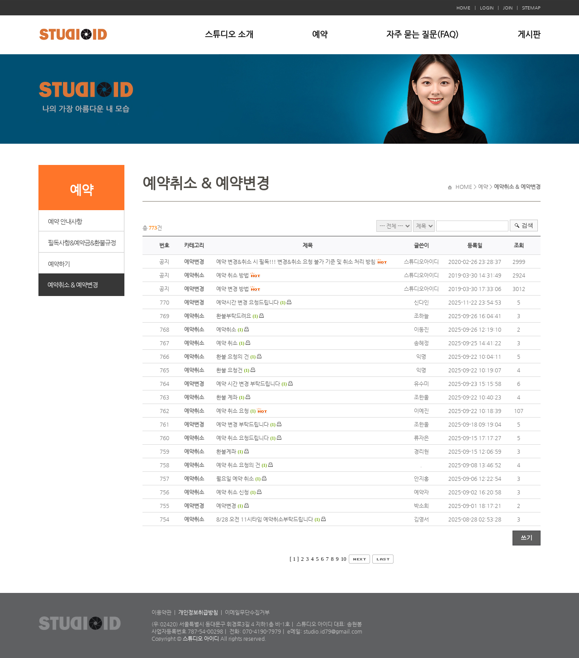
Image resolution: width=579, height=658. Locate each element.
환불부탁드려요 (233, 316)
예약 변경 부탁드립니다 (242, 424)
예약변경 (226, 506)
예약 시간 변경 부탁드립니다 (248, 384)
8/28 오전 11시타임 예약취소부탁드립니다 (264, 519)
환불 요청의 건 (232, 356)
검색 (527, 225)
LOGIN (487, 7)
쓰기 (526, 537)
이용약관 (161, 612)
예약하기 (59, 264)
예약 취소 (226, 343)
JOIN (508, 7)
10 (343, 559)
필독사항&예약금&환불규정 (82, 242)
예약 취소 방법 (232, 275)
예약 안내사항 (65, 221)
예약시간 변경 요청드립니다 (247, 302)
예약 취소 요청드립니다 (242, 438)
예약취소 (226, 329)
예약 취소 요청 (232, 411)
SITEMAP (531, 7)
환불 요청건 (229, 370)
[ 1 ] (294, 559)
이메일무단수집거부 (247, 612)
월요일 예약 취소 (235, 478)
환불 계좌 (226, 397)
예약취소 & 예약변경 (72, 284)
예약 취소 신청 (232, 492)
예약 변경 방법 (232, 289)
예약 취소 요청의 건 (238, 465)
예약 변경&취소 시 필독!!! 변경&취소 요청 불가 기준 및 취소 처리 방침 (295, 261)
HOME (463, 7)
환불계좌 (226, 451)
